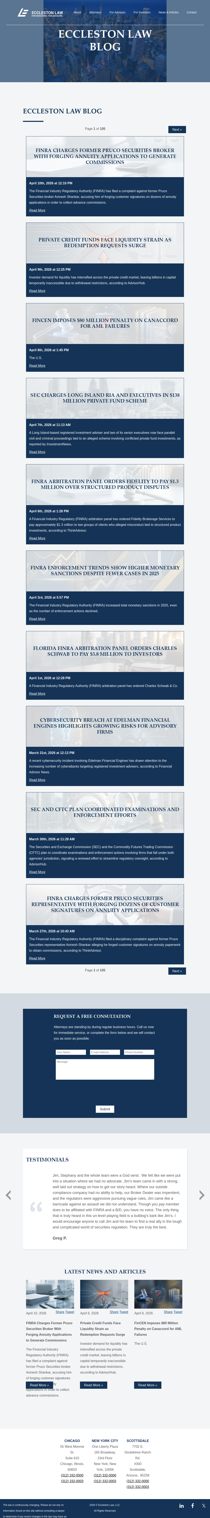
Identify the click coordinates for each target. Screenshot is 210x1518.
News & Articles (169, 12)
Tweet (69, 1312)
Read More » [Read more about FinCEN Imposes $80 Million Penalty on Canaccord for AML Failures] (147, 1385)
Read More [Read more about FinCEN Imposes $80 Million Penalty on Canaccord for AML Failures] (37, 365)
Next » (177, 129)
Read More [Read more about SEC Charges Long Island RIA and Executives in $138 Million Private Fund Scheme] (37, 452)
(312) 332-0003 (72, 1481)
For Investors (142, 12)
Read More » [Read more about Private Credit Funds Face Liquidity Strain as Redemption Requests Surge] (93, 1385)
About (77, 12)
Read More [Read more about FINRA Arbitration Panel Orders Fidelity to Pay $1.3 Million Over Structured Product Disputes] (37, 538)
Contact (192, 12)
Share (60, 1312)
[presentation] (87, 1092)
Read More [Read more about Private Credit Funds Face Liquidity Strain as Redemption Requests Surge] (37, 291)
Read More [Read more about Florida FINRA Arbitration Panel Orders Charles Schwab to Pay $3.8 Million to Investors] (37, 693)
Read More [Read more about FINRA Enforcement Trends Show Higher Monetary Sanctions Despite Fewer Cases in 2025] (37, 619)
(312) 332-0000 (72, 1475)
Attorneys (95, 12)
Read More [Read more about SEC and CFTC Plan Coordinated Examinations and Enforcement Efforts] (37, 872)
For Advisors (118, 12)
